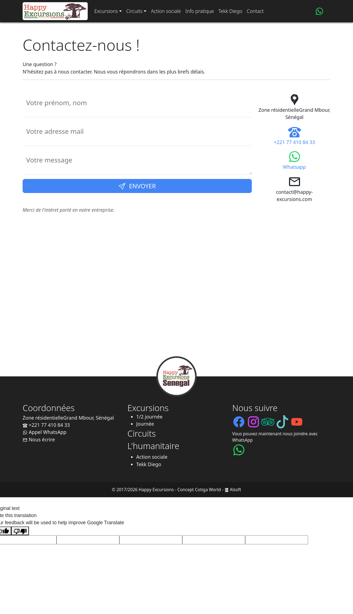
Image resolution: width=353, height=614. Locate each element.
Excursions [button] (106, 11)
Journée (145, 423)
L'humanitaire (153, 446)
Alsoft (235, 490)
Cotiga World (208, 490)
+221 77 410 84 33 (46, 425)
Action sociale (166, 11)
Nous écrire (39, 439)
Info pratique (199, 11)
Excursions (148, 408)
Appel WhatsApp (44, 432)
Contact (255, 11)
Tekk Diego (230, 11)
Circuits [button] (134, 11)
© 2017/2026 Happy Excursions (143, 490)
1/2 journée (149, 416)
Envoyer (137, 186)
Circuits (141, 433)
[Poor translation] (20, 530)
